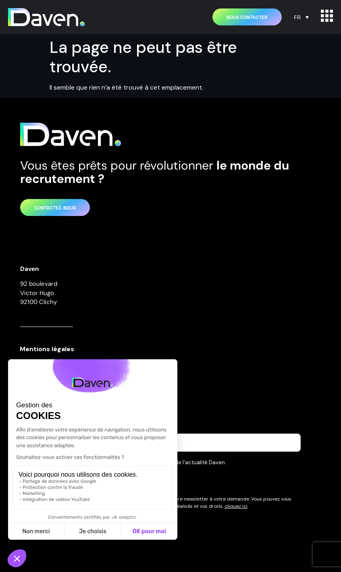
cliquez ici (236, 506)
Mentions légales (47, 349)
